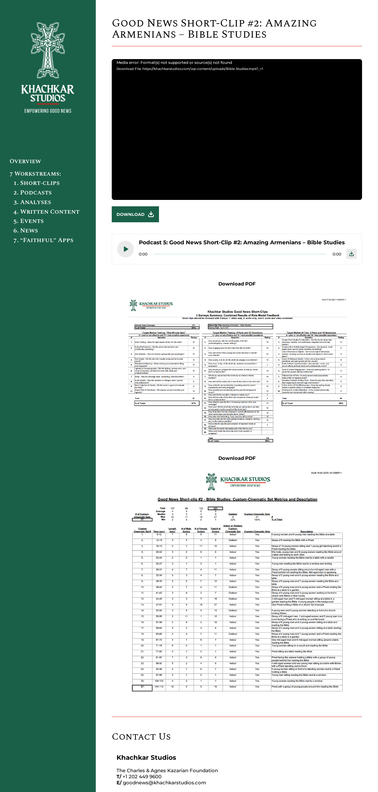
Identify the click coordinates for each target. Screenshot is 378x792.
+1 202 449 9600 (142, 776)
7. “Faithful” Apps (43, 240)
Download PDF (237, 284)
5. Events (28, 221)
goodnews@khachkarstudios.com (164, 783)
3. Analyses (32, 202)
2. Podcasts (32, 192)
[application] (237, 129)
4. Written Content (46, 212)
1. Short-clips (36, 183)
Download (135, 214)
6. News (25, 230)
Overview (25, 161)
